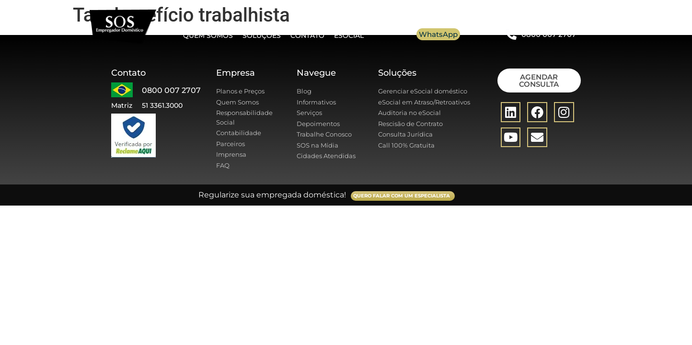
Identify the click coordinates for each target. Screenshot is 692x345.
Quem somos (208, 35)
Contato (307, 35)
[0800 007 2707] (511, 34)
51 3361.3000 (162, 105)
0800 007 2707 (548, 34)
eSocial (349, 35)
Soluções (261, 35)
